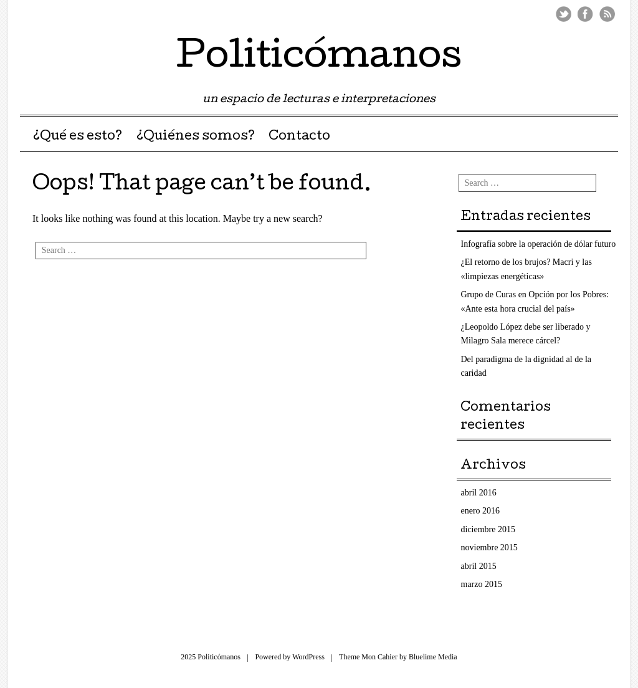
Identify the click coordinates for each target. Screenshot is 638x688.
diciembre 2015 (488, 529)
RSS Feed (607, 14)
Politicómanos (319, 58)
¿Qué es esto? (77, 137)
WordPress (308, 656)
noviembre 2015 (489, 547)
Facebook (585, 14)
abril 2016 (479, 492)
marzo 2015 (481, 584)
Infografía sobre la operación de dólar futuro (538, 244)
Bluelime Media (433, 656)
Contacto (299, 137)
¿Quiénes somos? (195, 137)
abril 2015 (479, 566)
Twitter (563, 14)
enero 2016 (480, 510)
